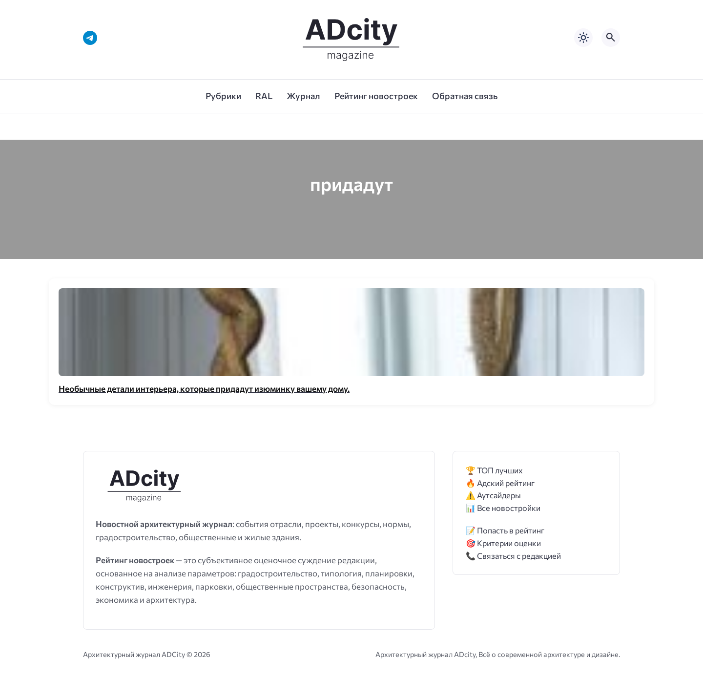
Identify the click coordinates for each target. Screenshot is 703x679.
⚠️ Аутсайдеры (493, 495)
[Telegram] (90, 38)
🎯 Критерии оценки (503, 543)
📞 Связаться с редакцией (513, 555)
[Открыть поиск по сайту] (610, 37)
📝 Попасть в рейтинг (505, 530)
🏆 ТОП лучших (494, 470)
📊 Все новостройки (503, 507)
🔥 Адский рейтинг (500, 483)
